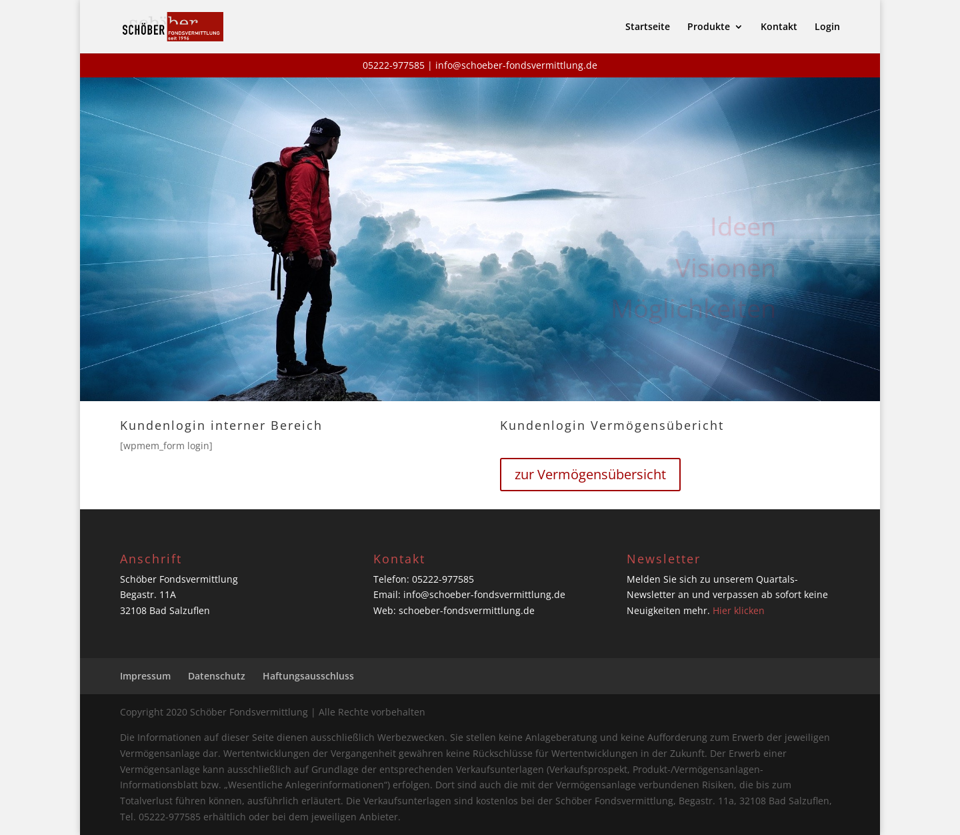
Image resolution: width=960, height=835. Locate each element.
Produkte (708, 27)
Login (827, 27)
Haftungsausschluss (308, 675)
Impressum (145, 675)
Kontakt (779, 27)
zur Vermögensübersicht (590, 474)
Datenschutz (216, 675)
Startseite (647, 27)
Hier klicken (739, 610)
